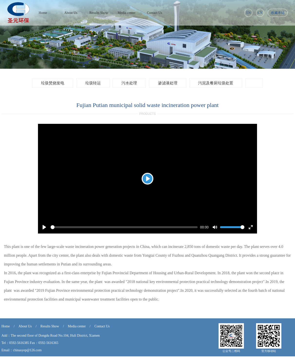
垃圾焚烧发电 (52, 83)
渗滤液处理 (167, 83)
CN (260, 13)
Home (5, 326)
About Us (25, 326)
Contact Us (102, 326)
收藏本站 (278, 13)
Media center (77, 326)
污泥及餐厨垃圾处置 (215, 83)
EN (248, 13)
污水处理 (129, 83)
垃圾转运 (93, 83)
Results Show (49, 326)
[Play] (147, 179)
